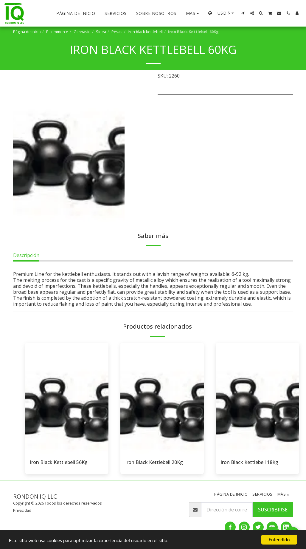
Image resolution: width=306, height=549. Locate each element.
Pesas (116, 31)
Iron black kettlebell (145, 31)
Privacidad (22, 510)
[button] (243, 13)
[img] (66, 398)
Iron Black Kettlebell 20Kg (154, 462)
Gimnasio (82, 31)
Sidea (101, 31)
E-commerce (57, 31)
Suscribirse (273, 509)
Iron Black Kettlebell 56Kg (59, 462)
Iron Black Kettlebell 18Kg (249, 462)
